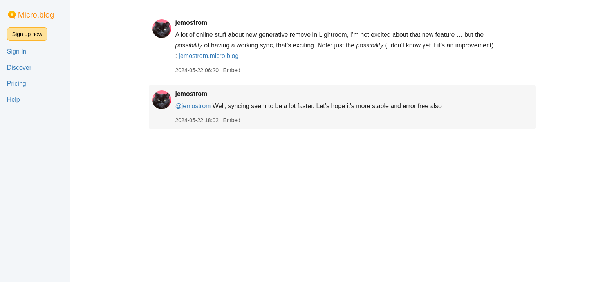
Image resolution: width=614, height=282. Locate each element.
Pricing (16, 83)
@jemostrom (193, 106)
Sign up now (27, 34)
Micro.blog (36, 15)
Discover (19, 67)
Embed (231, 70)
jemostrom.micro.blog (208, 55)
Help (13, 99)
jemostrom (191, 22)
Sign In (17, 51)
